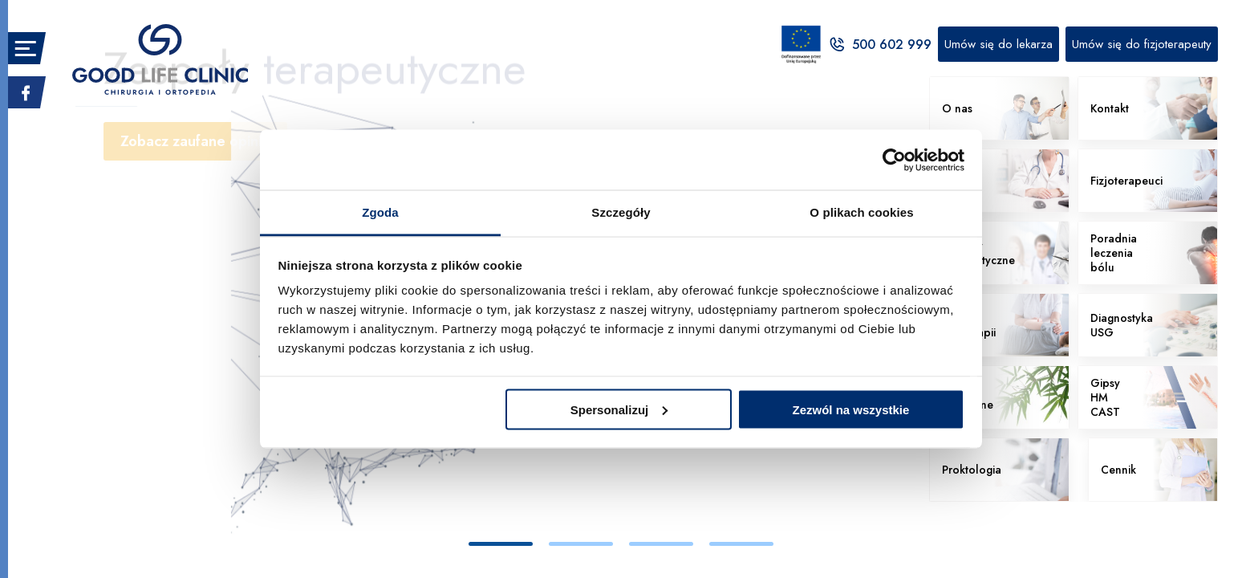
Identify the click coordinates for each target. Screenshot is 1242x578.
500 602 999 (880, 44)
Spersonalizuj (619, 409)
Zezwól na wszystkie (850, 409)
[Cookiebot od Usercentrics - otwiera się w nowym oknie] (894, 160)
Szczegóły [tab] (620, 212)
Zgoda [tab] (380, 212)
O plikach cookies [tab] (861, 212)
